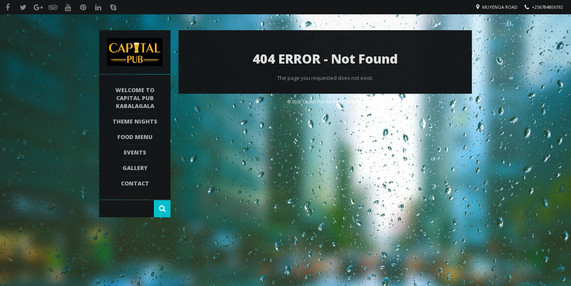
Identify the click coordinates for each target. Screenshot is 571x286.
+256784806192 (547, 7)
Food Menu (135, 137)
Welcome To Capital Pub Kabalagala (134, 98)
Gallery (135, 168)
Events (135, 152)
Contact (135, 183)
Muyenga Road (499, 7)
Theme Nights (135, 121)
